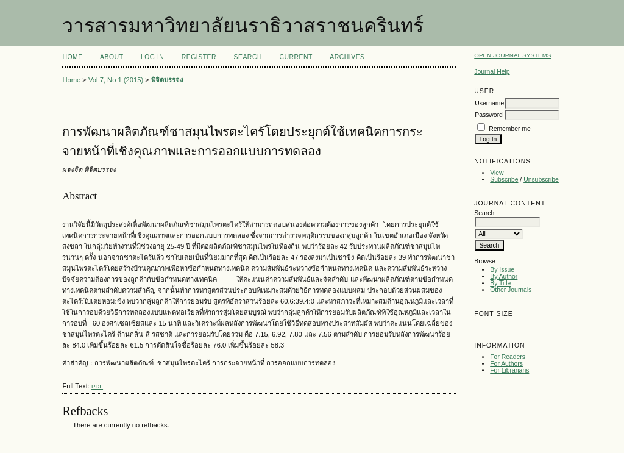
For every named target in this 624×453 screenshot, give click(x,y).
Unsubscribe (541, 179)
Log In (152, 57)
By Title (500, 283)
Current (295, 57)
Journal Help (491, 71)
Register (199, 57)
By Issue (502, 269)
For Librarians (509, 370)
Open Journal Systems (512, 55)
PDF (97, 386)
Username (489, 103)
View (496, 172)
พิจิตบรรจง (167, 80)
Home (72, 57)
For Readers (507, 357)
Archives (347, 57)
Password (489, 115)
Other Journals (510, 290)
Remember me (510, 129)
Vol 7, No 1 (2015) (115, 80)
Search (248, 57)
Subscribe (504, 179)
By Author (503, 276)
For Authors (506, 363)
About (111, 57)
